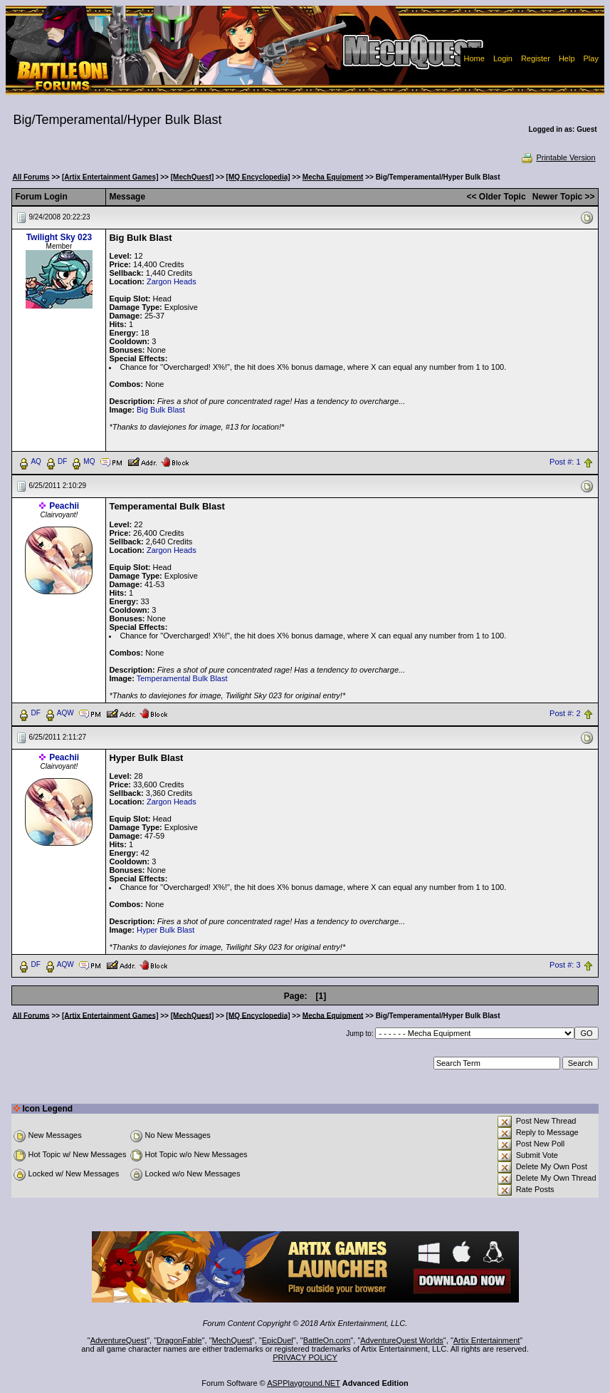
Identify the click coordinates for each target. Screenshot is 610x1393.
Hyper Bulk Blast (165, 930)
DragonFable (179, 1340)
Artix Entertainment (486, 1340)
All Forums (30, 177)
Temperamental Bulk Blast (182, 678)
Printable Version (557, 157)
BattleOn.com (327, 1340)
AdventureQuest (118, 1340)
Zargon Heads (171, 281)
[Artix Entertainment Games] (110, 177)
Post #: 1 (564, 461)
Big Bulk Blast (161, 409)
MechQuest (232, 1340)
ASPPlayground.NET (303, 1383)
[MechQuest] (192, 177)
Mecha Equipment (333, 177)
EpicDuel (277, 1340)
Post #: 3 (564, 964)
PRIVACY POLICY (305, 1357)
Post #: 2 (564, 713)
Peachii (64, 506)
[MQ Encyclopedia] (258, 177)
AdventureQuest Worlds (401, 1340)
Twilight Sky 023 (59, 237)
